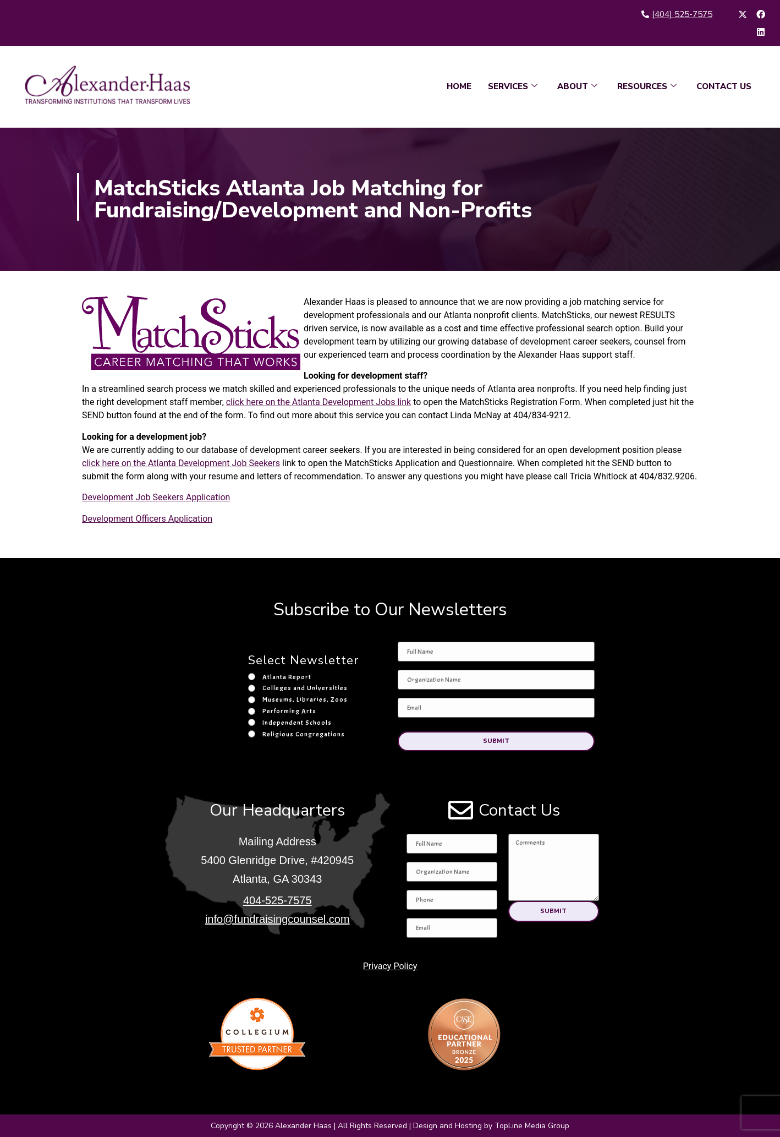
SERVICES (512, 86)
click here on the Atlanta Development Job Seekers (181, 463)
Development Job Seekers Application (156, 497)
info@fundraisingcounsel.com (277, 919)
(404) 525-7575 (682, 14)
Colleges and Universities (305, 688)
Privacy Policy (390, 965)
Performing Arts (289, 711)
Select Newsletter (303, 661)
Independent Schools (297, 722)
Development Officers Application (147, 518)
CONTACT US (723, 86)
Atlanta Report (286, 677)
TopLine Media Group (532, 1125)
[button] (496, 741)
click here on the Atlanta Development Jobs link (318, 402)
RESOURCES (647, 86)
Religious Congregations (303, 734)
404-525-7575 (277, 900)
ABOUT (577, 86)
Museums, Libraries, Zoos (305, 699)
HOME (459, 86)
